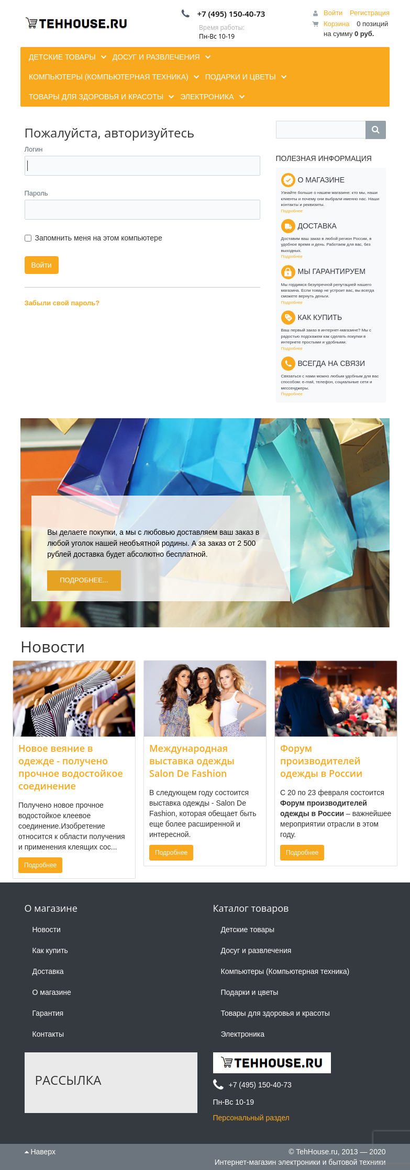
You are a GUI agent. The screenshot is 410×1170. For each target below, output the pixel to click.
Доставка (48, 971)
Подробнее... (84, 580)
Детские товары (248, 929)
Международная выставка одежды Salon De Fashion (192, 760)
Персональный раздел (251, 1118)
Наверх (40, 1152)
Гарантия (48, 1013)
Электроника (243, 1034)
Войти (333, 13)
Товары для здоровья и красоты (275, 1013)
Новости (46, 929)
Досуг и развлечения (256, 950)
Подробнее (292, 211)
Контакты (48, 1034)
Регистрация (370, 13)
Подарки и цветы (250, 992)
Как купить (50, 950)
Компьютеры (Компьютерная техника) (285, 971)
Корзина (337, 24)
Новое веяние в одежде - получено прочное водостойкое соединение (70, 767)
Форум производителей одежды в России (321, 760)
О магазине (51, 992)
